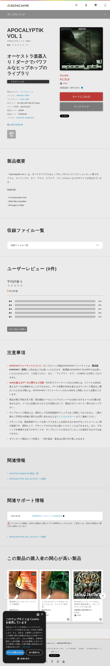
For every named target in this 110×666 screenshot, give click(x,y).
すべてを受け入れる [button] (15, 652)
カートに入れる (81, 96)
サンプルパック (26, 92)
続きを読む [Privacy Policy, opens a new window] (26, 647)
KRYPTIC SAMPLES (25, 118)
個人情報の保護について (94, 648)
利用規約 (81, 648)
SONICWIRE (18, 5)
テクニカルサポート (66, 416)
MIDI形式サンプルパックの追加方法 (47, 516)
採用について (55, 652)
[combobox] (38, 614)
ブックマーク (81, 106)
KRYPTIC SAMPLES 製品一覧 (24, 473)
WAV (22, 99)
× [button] (42, 614)
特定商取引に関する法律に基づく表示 (51, 648)
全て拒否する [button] (34, 652)
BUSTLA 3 (46, 610)
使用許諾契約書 (15, 125)
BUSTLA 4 (13, 610)
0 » (27, 45)
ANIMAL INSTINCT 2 (83, 610)
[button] (103, 595)
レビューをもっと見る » (17, 329)
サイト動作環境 (71, 648)
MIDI (27, 99)
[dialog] (24, 637)
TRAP (27, 95)
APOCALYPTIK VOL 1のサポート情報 (27, 479)
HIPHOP (20, 95)
